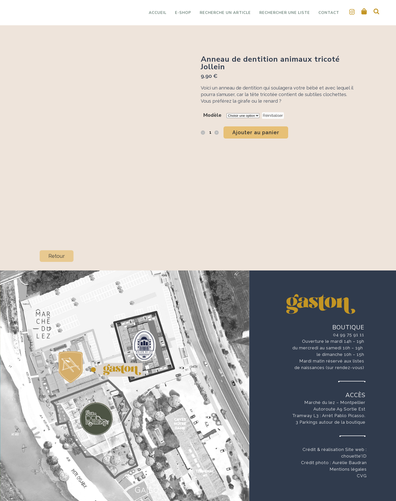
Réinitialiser (273, 115)
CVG (362, 475)
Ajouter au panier (255, 132)
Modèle (212, 115)
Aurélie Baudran (349, 462)
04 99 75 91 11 (348, 334)
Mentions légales (348, 469)
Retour (56, 256)
